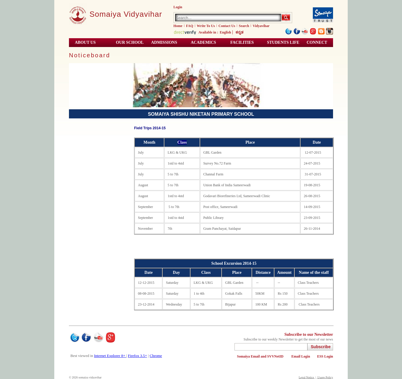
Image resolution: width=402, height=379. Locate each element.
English (225, 32)
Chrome (156, 355)
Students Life (283, 42)
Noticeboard (89, 55)
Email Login (300, 356)
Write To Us (206, 26)
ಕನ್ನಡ (239, 32)
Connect (317, 42)
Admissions (164, 42)
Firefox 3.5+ (137, 355)
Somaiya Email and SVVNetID (260, 356)
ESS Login (325, 356)
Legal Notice (307, 377)
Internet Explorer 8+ (110, 355)
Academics (203, 42)
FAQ (189, 26)
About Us (85, 42)
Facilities (242, 42)
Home (178, 26)
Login (177, 7)
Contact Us (227, 26)
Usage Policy (325, 377)
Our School (130, 42)
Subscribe (321, 346)
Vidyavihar (261, 26)
